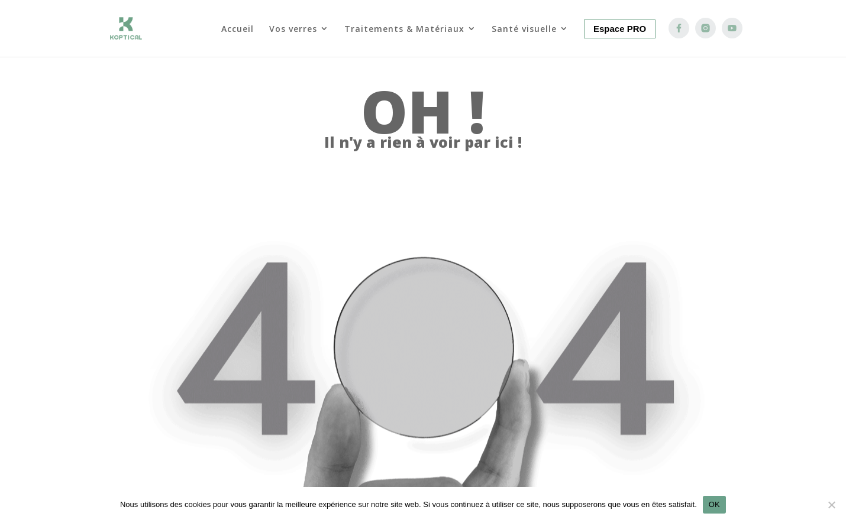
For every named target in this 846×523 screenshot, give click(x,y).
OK (714, 504)
